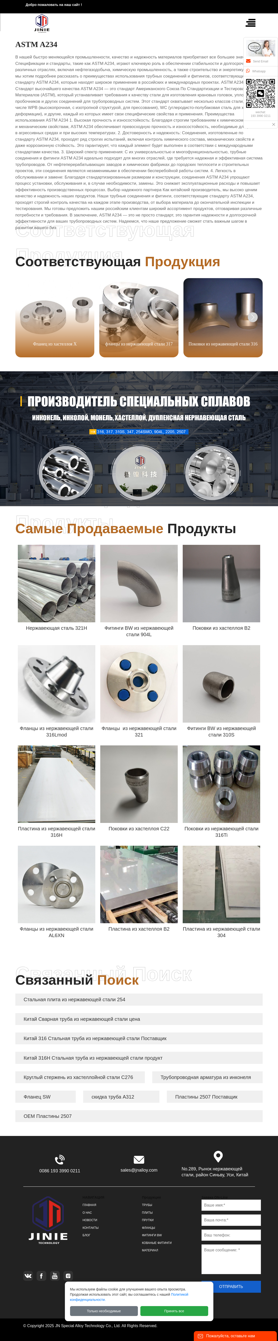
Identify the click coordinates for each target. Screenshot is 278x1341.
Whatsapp (256, 71)
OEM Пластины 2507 (48, 1116)
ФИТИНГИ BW (152, 1235)
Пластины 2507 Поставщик (206, 1097)
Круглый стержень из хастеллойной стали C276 (78, 1077)
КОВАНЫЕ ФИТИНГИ (157, 1243)
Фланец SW (37, 1097)
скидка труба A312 (113, 1097)
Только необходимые (104, 1311)
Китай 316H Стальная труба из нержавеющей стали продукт (93, 1058)
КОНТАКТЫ (91, 1228)
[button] (253, 317)
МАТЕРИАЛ (150, 1250)
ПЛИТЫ (147, 1212)
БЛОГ (87, 1235)
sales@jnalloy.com (139, 1170)
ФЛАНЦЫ (148, 1228)
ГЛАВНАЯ (89, 1205)
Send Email (257, 61)
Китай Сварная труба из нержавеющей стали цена (82, 1019)
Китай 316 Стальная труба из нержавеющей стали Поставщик (95, 1038)
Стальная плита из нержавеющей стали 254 (74, 999)
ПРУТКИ (148, 1220)
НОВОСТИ (90, 1220)
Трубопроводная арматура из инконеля (206, 1077)
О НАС (87, 1212)
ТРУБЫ (147, 1205)
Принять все (174, 1311)
